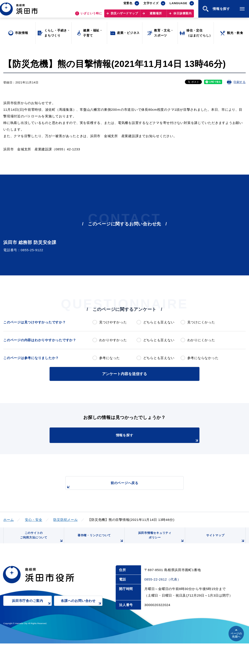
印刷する (240, 82)
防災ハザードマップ (124, 15)
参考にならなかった (203, 358)
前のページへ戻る (119, 484)
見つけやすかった (113, 322)
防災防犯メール (65, 519)
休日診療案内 (182, 15)
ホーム (8, 519)
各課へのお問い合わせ (81, 607)
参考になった (109, 358)
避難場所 (156, 15)
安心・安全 (33, 519)
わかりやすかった (113, 340)
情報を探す (135, 437)
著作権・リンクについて (99, 541)
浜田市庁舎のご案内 (32, 607)
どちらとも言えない (159, 322)
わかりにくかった (201, 340)
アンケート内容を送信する (124, 373)
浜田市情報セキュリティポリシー (160, 539)
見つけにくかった (201, 322)
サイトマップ (225, 541)
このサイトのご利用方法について (41, 539)
